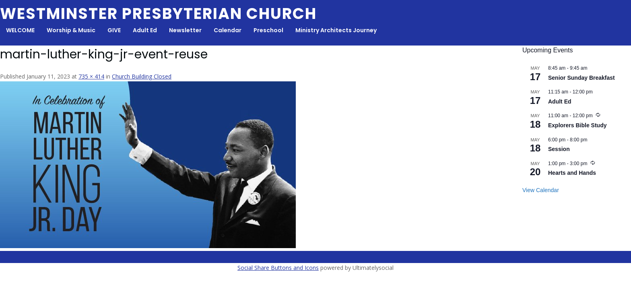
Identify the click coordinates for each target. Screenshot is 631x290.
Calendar (227, 30)
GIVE (114, 30)
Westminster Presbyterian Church (158, 13)
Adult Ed (145, 30)
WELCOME (20, 30)
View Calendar (540, 190)
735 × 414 (91, 76)
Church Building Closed (141, 76)
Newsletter (185, 30)
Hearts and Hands (572, 173)
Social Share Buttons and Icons (278, 267)
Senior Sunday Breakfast (581, 78)
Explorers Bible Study (577, 125)
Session (559, 149)
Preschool (268, 30)
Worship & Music (71, 30)
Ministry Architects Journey (336, 30)
